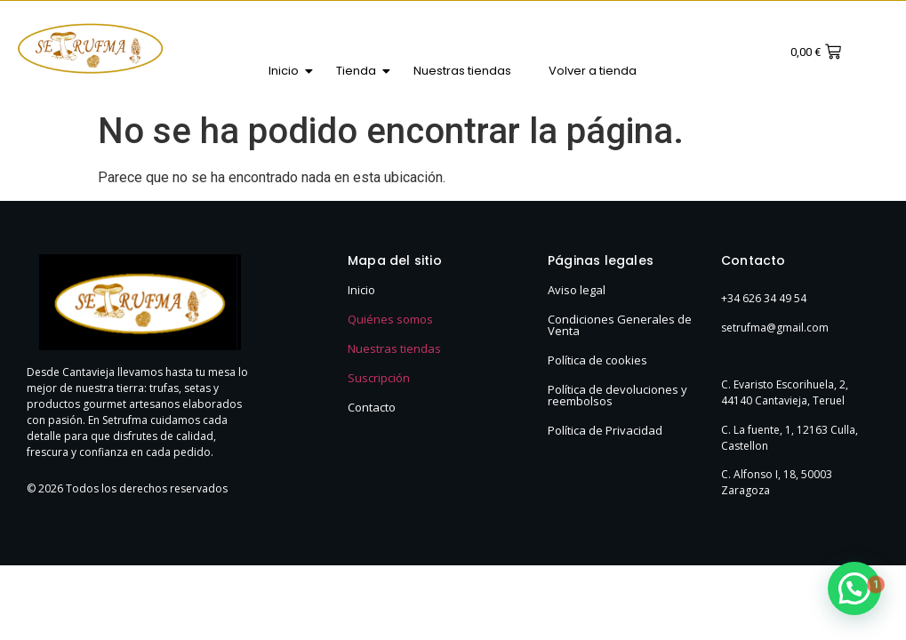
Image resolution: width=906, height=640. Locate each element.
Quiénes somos (390, 319)
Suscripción (379, 378)
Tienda (361, 70)
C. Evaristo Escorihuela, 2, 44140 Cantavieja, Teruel (784, 392)
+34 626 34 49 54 (763, 298)
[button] (854, 588)
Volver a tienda (593, 70)
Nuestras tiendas (462, 70)
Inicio (289, 70)
